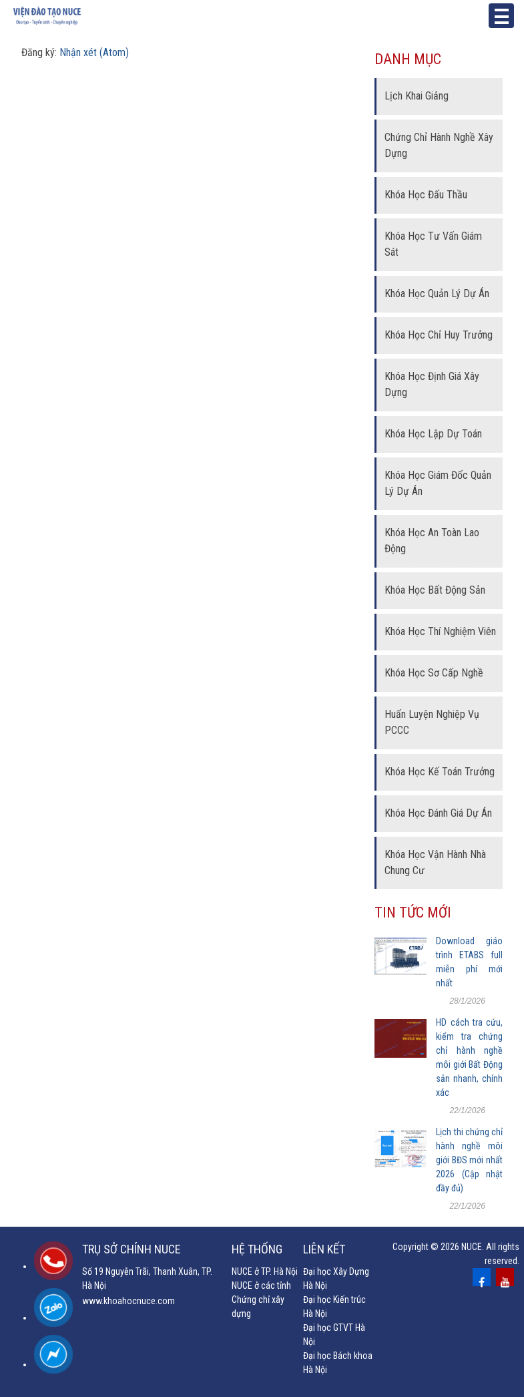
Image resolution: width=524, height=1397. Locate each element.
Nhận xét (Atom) (94, 52)
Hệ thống (257, 1249)
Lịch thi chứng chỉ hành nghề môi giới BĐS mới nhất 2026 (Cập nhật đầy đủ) (469, 1160)
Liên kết (324, 1249)
